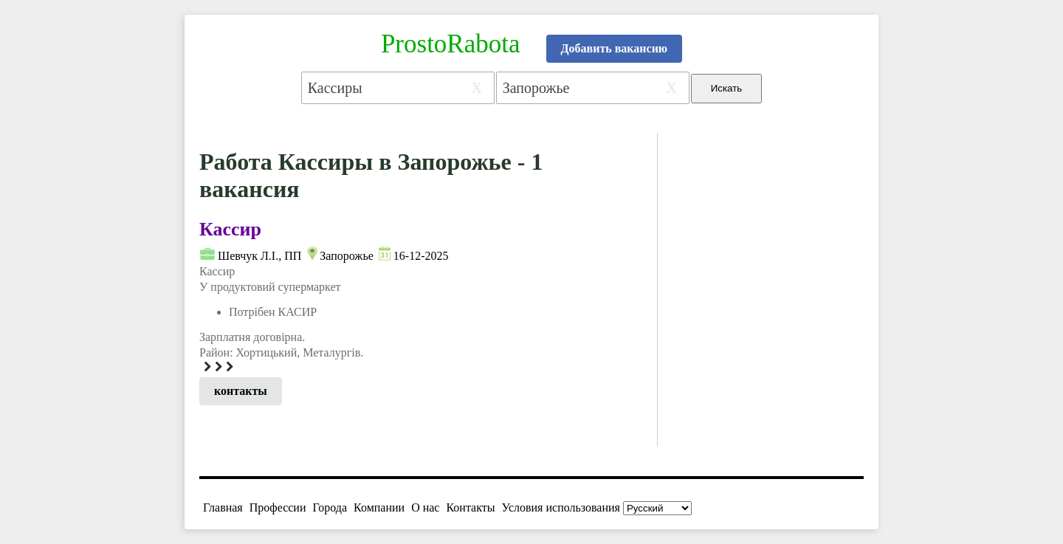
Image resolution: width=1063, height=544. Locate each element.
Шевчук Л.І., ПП (259, 255)
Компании (379, 507)
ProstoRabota (450, 44)
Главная (223, 507)
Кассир (230, 229)
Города (329, 507)
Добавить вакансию (614, 48)
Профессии (278, 507)
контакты (240, 391)
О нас (425, 507)
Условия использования (561, 507)
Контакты (470, 507)
